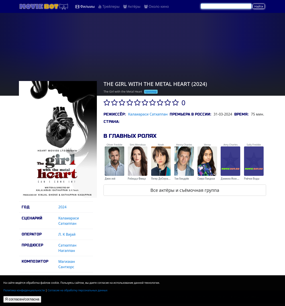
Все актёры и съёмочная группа (184, 190)
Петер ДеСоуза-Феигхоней (166, 178)
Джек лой (110, 178)
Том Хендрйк (181, 178)
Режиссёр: (115, 114)
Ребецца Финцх (137, 178)
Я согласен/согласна (22, 299)
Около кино (156, 6)
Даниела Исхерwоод (232, 178)
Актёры (131, 6)
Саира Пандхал (206, 178)
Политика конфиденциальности (24, 290)
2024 (62, 207)
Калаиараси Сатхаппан (148, 114)
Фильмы (85, 6)
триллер (151, 91)
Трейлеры (109, 6)
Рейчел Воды (251, 178)
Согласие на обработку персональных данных (78, 290)
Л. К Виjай (66, 234)
